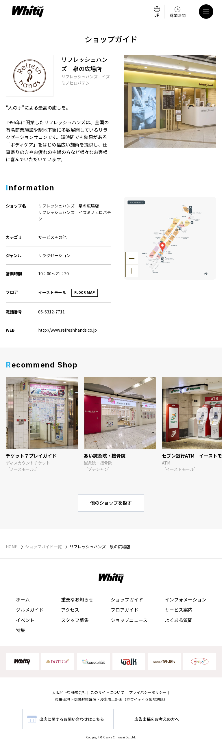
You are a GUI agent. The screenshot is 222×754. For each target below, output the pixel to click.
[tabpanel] (170, 101)
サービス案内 (179, 609)
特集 (20, 630)
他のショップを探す (111, 502)
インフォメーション (185, 599)
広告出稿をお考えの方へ (156, 719)
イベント (25, 619)
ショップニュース (129, 619)
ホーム (23, 599)
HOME (11, 546)
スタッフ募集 (75, 619)
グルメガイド (30, 609)
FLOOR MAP (84, 293)
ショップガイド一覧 (43, 546)
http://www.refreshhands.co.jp (67, 330)
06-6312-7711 (51, 312)
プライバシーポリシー (147, 692)
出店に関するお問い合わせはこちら (71, 719)
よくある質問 (179, 619)
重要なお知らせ (77, 599)
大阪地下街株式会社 (69, 692)
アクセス (70, 609)
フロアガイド (124, 609)
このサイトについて (107, 692)
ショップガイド (127, 599)
